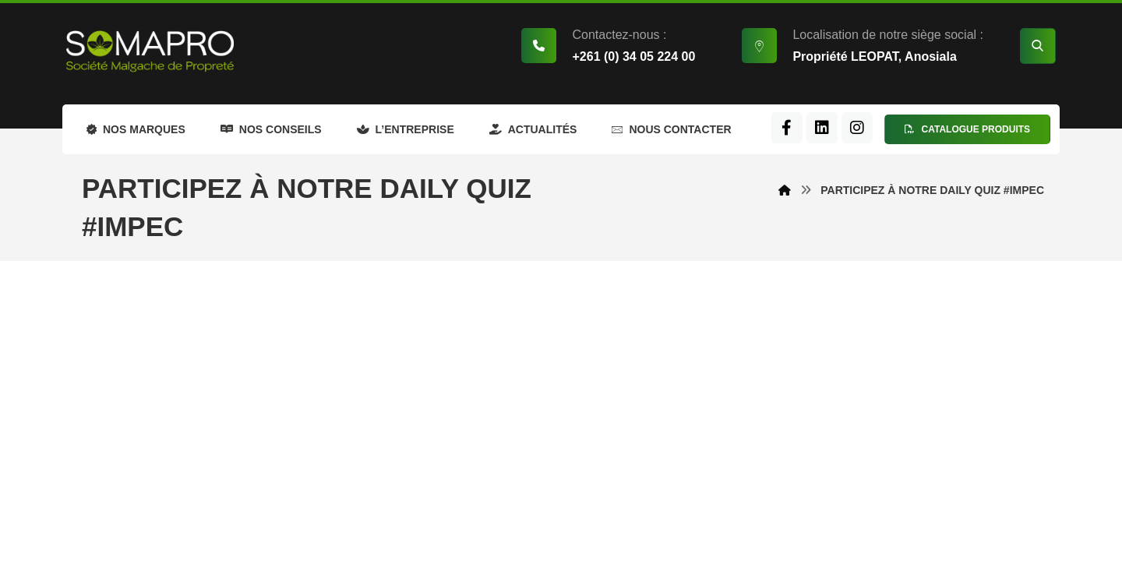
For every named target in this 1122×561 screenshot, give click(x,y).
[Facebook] (787, 127)
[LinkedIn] (822, 127)
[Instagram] (857, 127)
